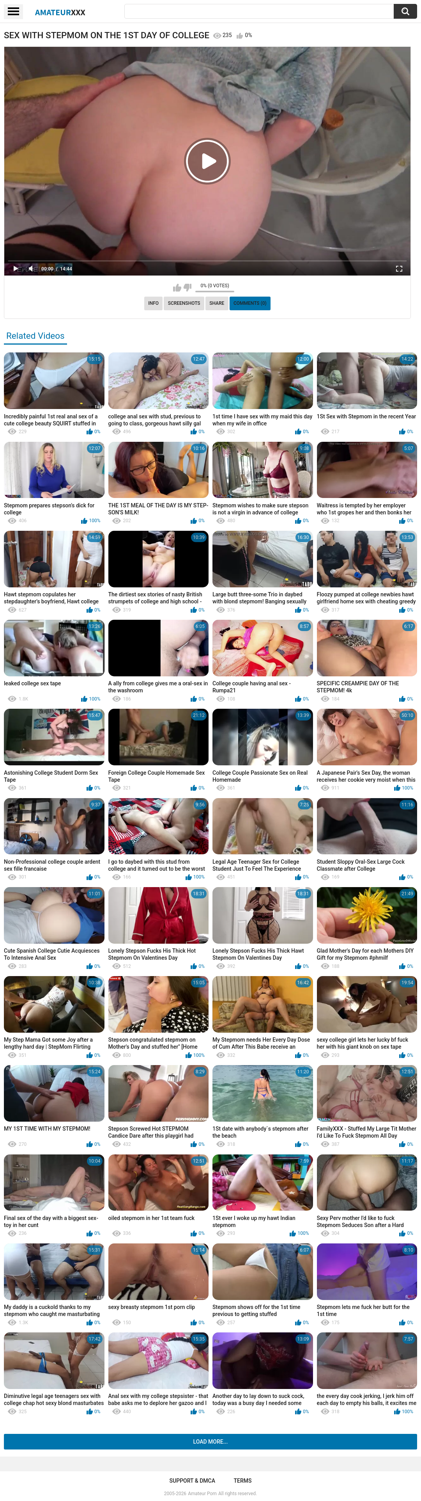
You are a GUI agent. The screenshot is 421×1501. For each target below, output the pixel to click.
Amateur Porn (202, 1493)
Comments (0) (250, 303)
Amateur (60, 12)
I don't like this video (187, 288)
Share (216, 303)
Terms (242, 1481)
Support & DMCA (192, 1481)
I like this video (177, 288)
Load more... (210, 1442)
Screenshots (184, 303)
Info (153, 303)
